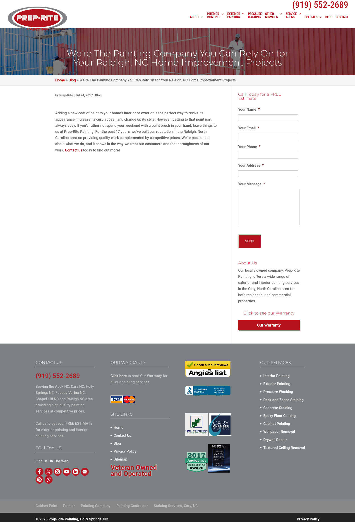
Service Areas (291, 20)
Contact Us (122, 432)
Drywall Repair (275, 436)
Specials (311, 22)
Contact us (73, 150)
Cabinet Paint (46, 502)
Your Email (248, 128)
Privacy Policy (125, 448)
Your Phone (249, 147)
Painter (69, 502)
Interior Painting (213, 20)
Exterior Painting (233, 20)
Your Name (249, 109)
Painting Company (95, 502)
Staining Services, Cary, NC (176, 502)
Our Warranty (269, 321)
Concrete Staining (277, 404)
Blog (328, 22)
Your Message (251, 184)
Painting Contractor (132, 502)
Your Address (251, 165)
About (194, 22)
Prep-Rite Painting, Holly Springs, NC (78, 515)
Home (118, 424)
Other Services (271, 20)
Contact (342, 22)
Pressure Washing (255, 20)
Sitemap (120, 456)
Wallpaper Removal (279, 428)
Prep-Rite (66, 95)
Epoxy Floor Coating (279, 412)
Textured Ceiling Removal (284, 444)
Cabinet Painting (276, 420)
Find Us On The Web (52, 457)
